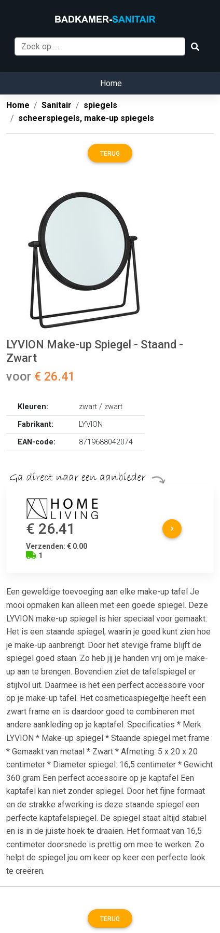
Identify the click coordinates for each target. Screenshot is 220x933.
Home (111, 83)
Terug (110, 153)
